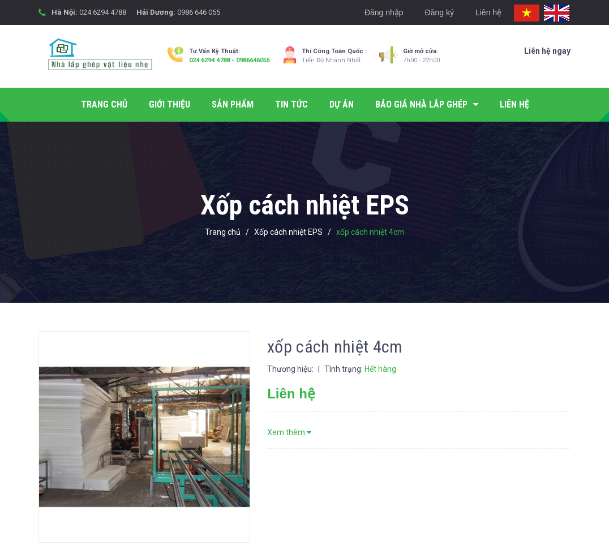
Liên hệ (488, 12)
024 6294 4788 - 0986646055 (229, 60)
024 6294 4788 (102, 12)
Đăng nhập (384, 12)
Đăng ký (439, 12)
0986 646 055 (198, 12)
